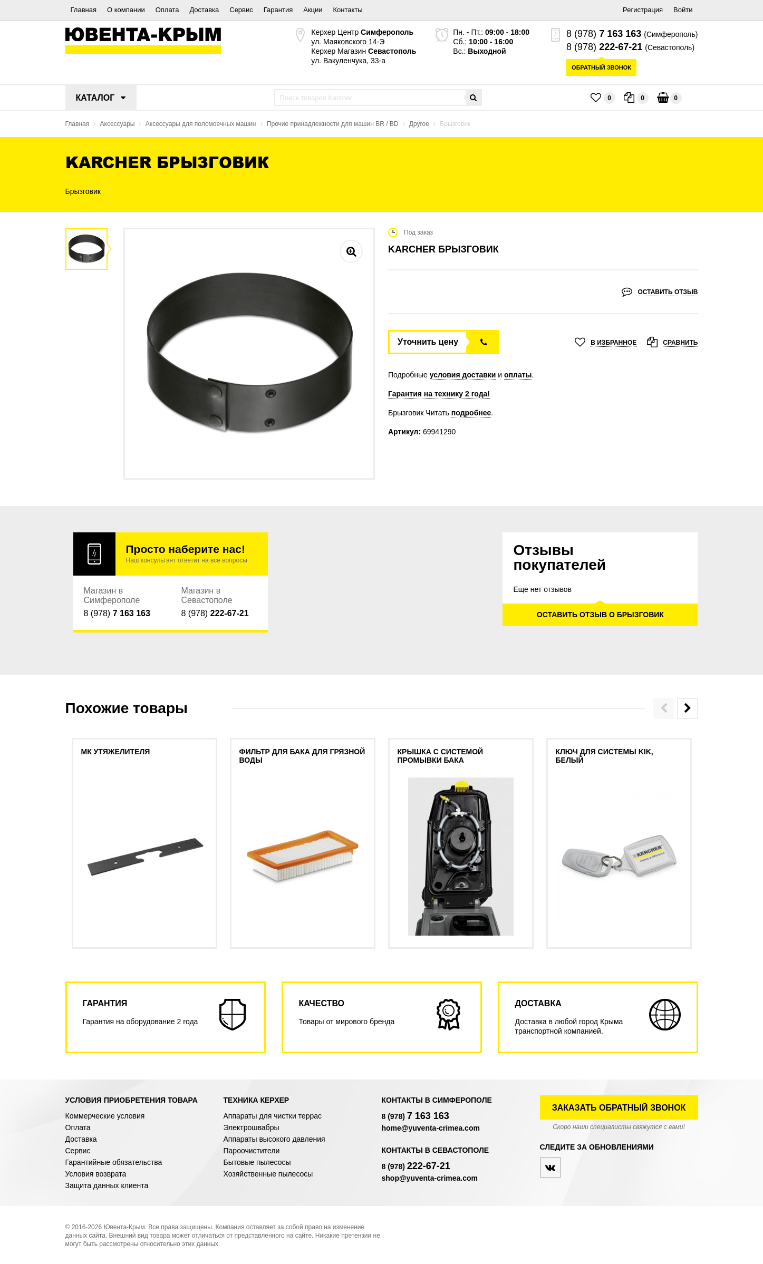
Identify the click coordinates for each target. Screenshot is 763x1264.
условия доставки (463, 375)
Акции (312, 10)
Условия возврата (96, 1174)
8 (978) (603, 33)
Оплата (167, 10)
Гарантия (278, 10)
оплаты (518, 375)
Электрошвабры (251, 1127)
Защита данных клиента (107, 1185)
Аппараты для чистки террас (273, 1116)
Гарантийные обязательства (113, 1162)
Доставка (204, 10)
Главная (83, 10)
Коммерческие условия (105, 1116)
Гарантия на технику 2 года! (439, 394)
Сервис (241, 10)
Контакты (348, 10)
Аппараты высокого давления (274, 1139)
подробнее (471, 413)
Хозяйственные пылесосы (268, 1174)
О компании (126, 10)
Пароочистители (252, 1150)
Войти (682, 10)
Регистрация (643, 10)
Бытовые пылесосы (257, 1162)
